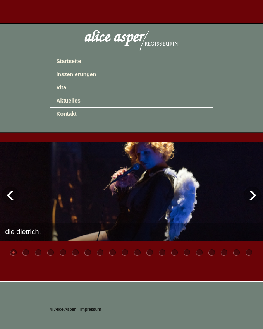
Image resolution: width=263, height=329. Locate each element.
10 (125, 252)
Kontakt (67, 114)
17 (212, 252)
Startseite (69, 61)
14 (175, 252)
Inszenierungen (76, 74)
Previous (10, 195)
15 (187, 252)
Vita (61, 87)
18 (224, 252)
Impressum (90, 309)
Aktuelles (69, 101)
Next (252, 195)
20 (249, 252)
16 (199, 252)
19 (237, 252)
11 (137, 252)
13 (162, 252)
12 (150, 252)
